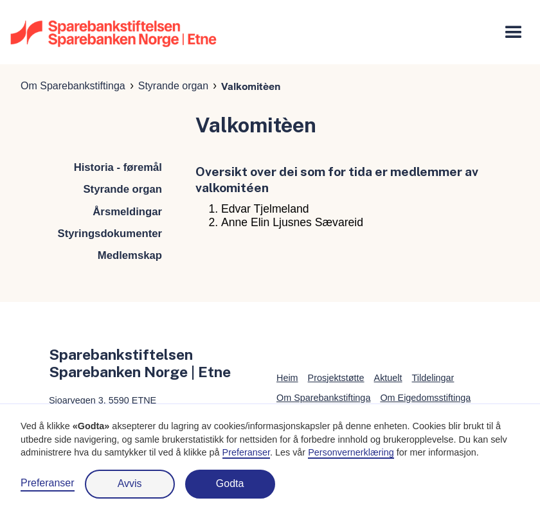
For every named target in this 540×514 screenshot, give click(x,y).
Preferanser (48, 482)
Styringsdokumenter (110, 233)
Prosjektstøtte (336, 378)
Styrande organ (173, 85)
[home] (113, 32)
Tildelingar (433, 378)
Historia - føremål (118, 167)
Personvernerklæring (351, 452)
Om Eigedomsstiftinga (425, 398)
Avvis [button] (130, 483)
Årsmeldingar (127, 212)
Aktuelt (388, 378)
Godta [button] (230, 483)
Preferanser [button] (246, 452)
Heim (287, 378)
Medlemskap (130, 255)
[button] (514, 33)
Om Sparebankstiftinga (73, 85)
